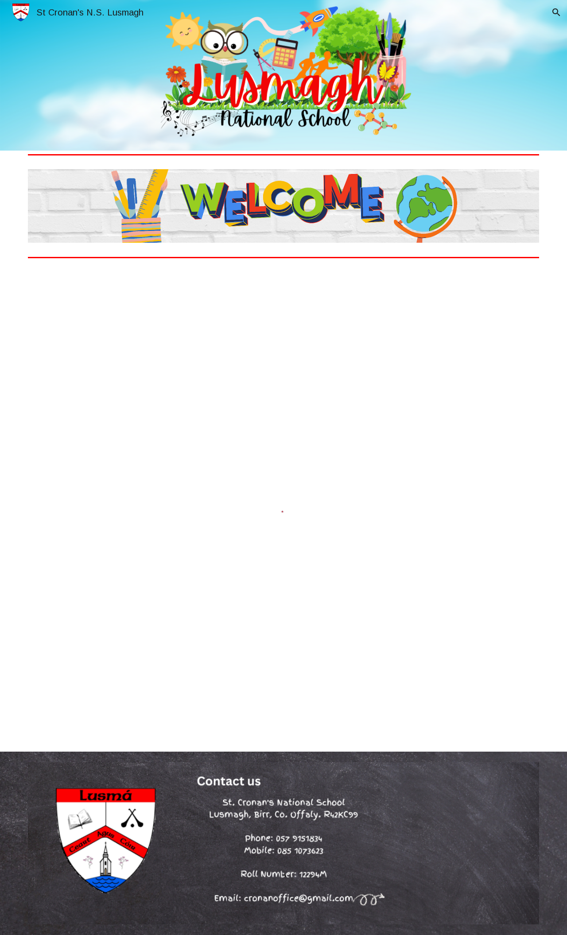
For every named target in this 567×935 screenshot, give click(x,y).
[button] (556, 12)
